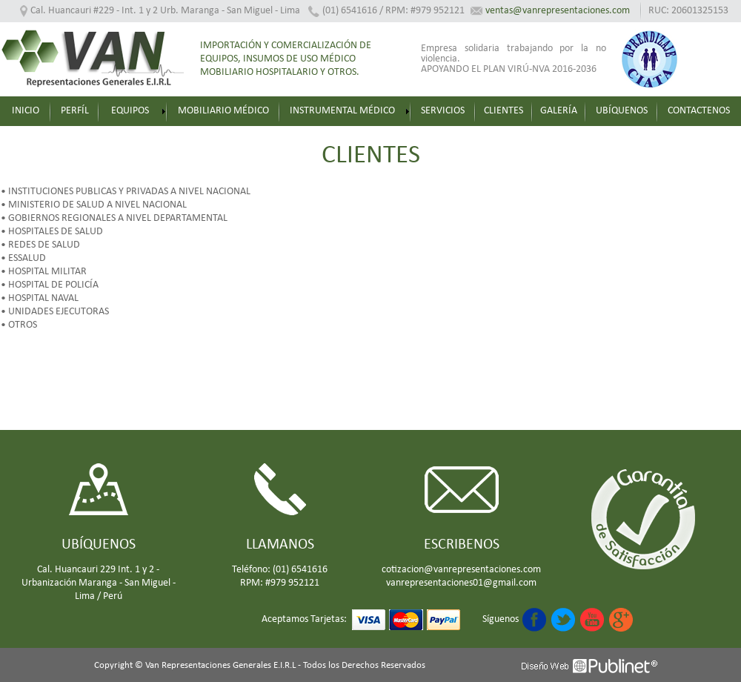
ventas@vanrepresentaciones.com (557, 10)
